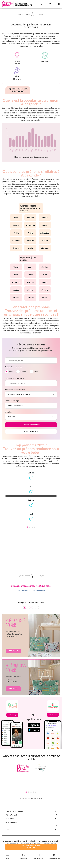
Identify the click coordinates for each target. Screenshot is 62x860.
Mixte (36, 372)
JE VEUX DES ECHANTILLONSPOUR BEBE (31, 846)
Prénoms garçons (38, 590)
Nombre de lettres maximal (15, 389)
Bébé (7, 829)
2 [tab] (29, 527)
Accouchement (11, 822)
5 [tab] (35, 792)
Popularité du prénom (18, 90)
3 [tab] (32, 527)
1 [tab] (27, 527)
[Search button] (59, 4)
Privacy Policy (54, 841)
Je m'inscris (13, 651)
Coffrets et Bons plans (14, 811)
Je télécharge (12, 715)
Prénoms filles (22, 590)
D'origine (8, 412)
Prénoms (9, 826)
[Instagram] (25, 607)
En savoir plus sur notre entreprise (31, 798)
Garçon (23, 372)
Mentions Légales (43, 841)
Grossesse (9, 818)
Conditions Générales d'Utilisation (25, 841)
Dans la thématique (12, 401)
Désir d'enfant (11, 815)
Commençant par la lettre (14, 378)
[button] (8, 855)
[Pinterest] (37, 607)
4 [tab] (34, 527)
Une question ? (8, 841)
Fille (11, 372)
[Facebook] (31, 607)
